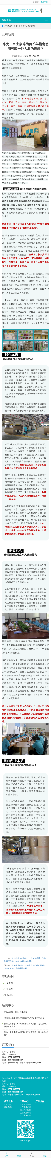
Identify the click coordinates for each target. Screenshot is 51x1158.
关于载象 (8, 1101)
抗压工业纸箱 (25, 1104)
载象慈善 (8, 1107)
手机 (19, 1154)
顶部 (44, 1154)
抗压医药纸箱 (25, 1110)
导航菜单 (6, 20)
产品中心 (24, 1101)
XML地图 (30, 1081)
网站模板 (38, 1081)
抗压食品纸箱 (25, 1113)
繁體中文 (44, 2)
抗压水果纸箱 (25, 1107)
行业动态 (8, 989)
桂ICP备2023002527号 (16, 1081)
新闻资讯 (22, 26)
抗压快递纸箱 (25, 1115)
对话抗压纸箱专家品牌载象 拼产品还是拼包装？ (24, 1018)
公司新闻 (31, 26)
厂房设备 (39, 1101)
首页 (16, 26)
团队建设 (8, 1104)
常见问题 (8, 995)
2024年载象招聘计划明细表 (15, 1012)
